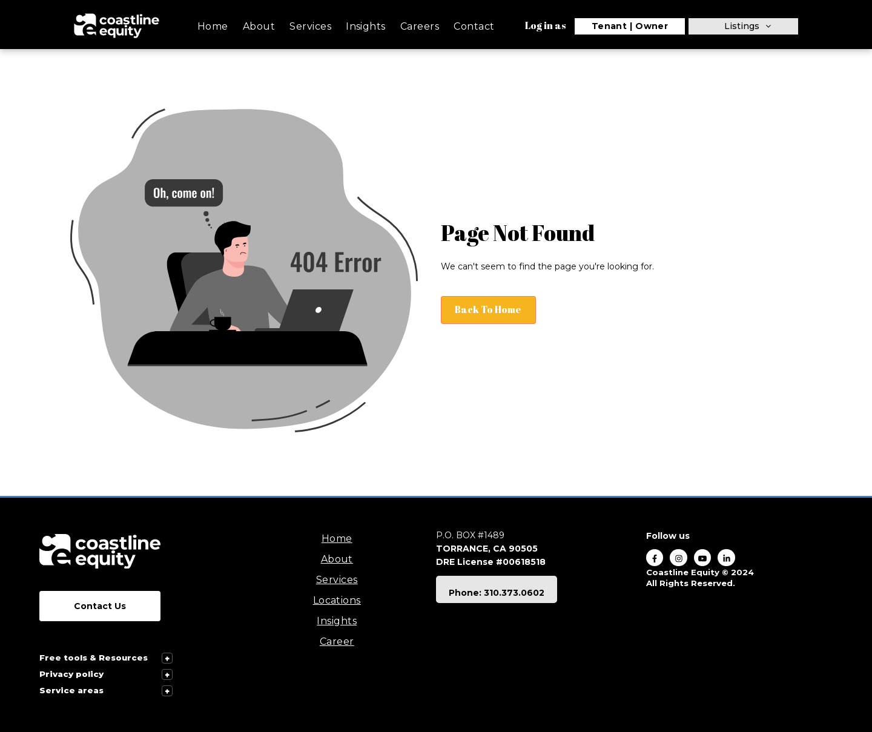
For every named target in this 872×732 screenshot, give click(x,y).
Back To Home (489, 309)
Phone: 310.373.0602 (496, 592)
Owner (651, 26)
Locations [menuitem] (337, 600)
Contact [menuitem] (474, 26)
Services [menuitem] (310, 26)
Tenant (609, 26)
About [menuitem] (259, 26)
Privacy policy (71, 674)
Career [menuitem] (337, 641)
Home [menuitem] (212, 26)
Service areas (71, 690)
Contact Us (100, 606)
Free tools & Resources (93, 657)
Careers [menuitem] (419, 26)
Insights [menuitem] (366, 26)
